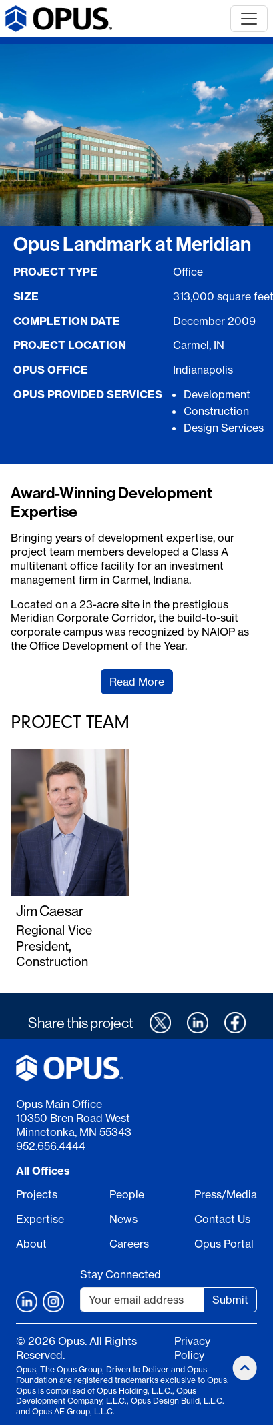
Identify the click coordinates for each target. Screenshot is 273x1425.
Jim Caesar (49, 910)
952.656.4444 (50, 1146)
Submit (230, 1299)
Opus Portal (224, 1243)
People (126, 1194)
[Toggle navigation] (249, 18)
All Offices (43, 1170)
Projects (36, 1194)
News (123, 1219)
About (31, 1243)
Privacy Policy (192, 1348)
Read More (136, 681)
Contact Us (222, 1219)
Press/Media (225, 1194)
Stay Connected (120, 1274)
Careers (129, 1243)
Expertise (40, 1219)
